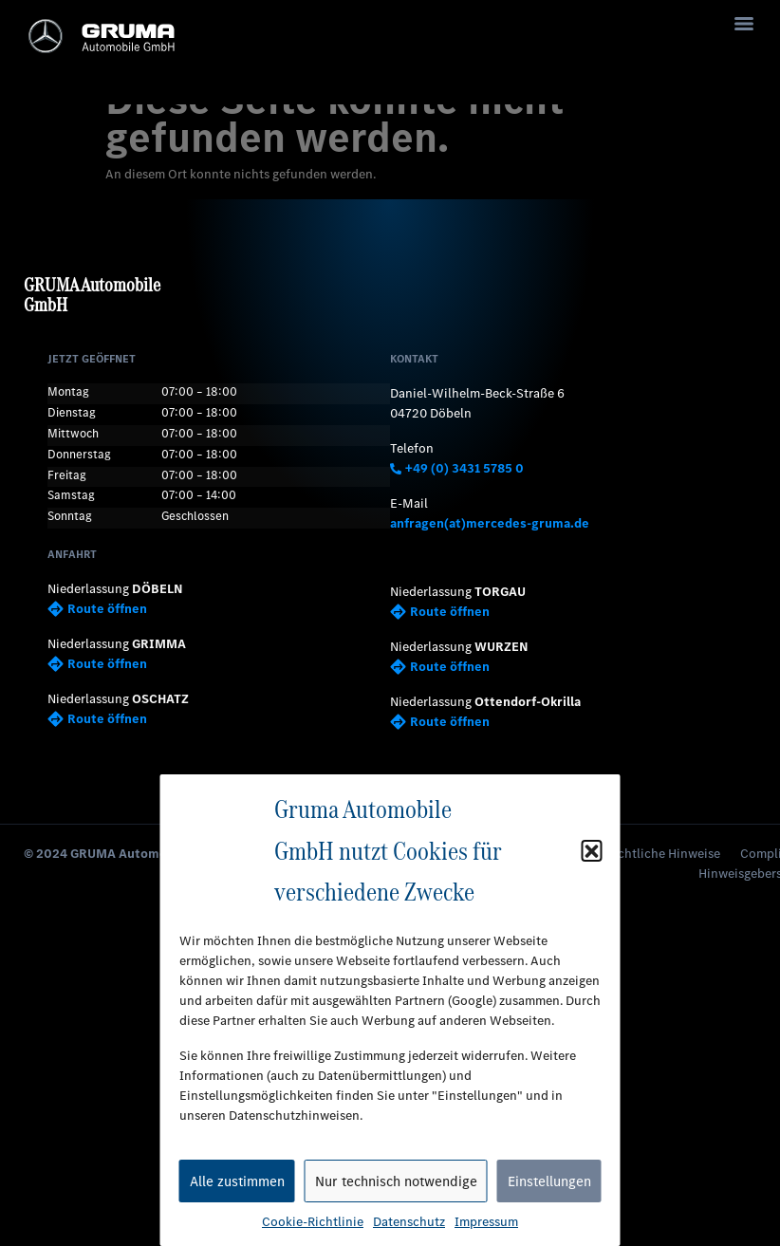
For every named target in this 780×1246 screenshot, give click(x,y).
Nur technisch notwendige (396, 1181)
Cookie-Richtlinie (312, 1222)
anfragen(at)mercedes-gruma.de (489, 523)
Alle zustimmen (237, 1181)
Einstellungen (549, 1181)
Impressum (486, 1222)
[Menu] (744, 23)
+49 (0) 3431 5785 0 (457, 468)
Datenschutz (409, 1222)
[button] (592, 850)
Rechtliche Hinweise (662, 854)
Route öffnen (97, 609)
